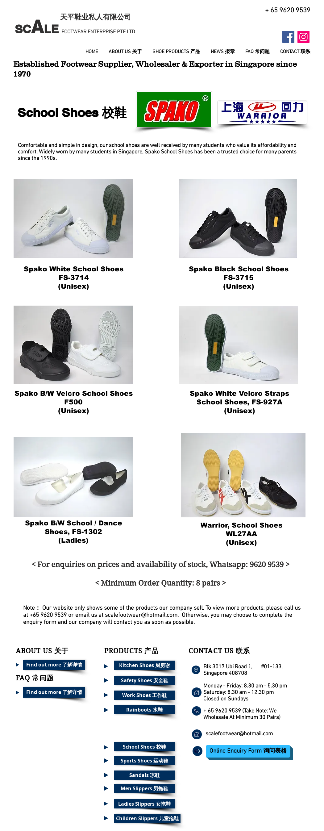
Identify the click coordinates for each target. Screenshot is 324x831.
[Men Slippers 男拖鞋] (144, 788)
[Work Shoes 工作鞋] (144, 695)
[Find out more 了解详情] (54, 665)
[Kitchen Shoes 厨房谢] (144, 665)
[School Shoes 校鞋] (144, 746)
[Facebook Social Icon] (288, 37)
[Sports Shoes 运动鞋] (144, 760)
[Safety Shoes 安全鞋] (144, 680)
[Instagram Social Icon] (303, 37)
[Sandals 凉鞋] (144, 775)
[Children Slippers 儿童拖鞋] (147, 818)
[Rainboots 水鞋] (144, 709)
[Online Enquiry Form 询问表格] (248, 751)
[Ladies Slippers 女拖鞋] (144, 803)
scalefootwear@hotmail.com (141, 615)
